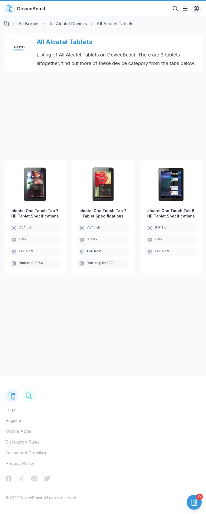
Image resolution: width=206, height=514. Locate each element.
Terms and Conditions (27, 452)
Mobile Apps (18, 431)
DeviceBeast (24, 8)
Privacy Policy (19, 463)
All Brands (28, 23)
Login (10, 409)
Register (13, 420)
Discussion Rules (22, 442)
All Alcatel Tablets (115, 23)
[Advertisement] (103, 116)
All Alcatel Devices (68, 23)
